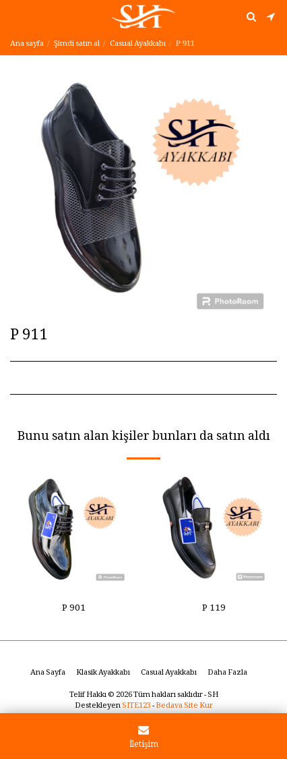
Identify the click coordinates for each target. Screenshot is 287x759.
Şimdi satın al (77, 44)
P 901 (74, 609)
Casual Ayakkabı (138, 44)
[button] (14, 16)
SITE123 (136, 706)
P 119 (214, 609)
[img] (73, 529)
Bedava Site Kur (184, 706)
